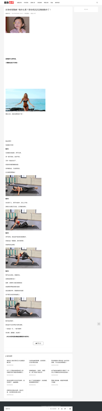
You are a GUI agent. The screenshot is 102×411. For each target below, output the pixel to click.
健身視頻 (57, 2)
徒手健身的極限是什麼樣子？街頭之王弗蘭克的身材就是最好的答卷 (60, 371)
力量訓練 (39, 2)
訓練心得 (33, 2)
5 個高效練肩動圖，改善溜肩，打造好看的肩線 (38, 361)
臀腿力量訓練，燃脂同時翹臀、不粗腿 (60, 381)
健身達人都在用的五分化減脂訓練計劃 (16, 361)
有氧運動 (26, 2)
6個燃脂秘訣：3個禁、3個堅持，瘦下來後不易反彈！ (37, 371)
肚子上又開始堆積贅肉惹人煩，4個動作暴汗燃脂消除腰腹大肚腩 (16, 371)
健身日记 (8, 13)
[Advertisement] (38, 46)
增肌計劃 (46, 2)
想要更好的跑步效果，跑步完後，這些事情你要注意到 (15, 391)
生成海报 (53, 408)
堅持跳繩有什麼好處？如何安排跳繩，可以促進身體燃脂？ (60, 361)
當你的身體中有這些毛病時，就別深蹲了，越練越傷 (16, 381)
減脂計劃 (19, 2)
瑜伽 (52, 2)
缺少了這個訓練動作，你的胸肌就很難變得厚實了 (38, 381)
